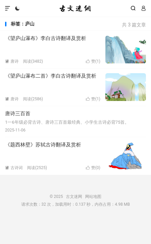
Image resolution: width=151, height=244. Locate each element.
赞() (93, 61)
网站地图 (93, 196)
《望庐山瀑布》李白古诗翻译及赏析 (45, 38)
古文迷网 (75, 8)
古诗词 (14, 167)
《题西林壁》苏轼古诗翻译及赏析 (43, 145)
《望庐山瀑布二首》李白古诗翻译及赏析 (50, 76)
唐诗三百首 (17, 113)
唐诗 (12, 61)
